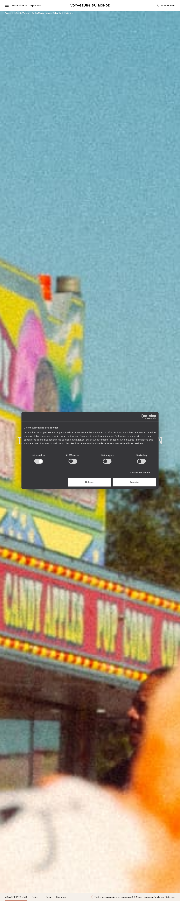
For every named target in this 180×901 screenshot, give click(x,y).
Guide (48, 896)
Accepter (134, 482)
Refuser (89, 482)
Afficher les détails (140, 472)
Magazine (61, 896)
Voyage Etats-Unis (16, 896)
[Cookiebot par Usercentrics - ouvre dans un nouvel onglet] (143, 416)
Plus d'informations (131, 443)
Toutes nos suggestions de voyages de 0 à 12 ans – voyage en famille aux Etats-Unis (132, 897)
